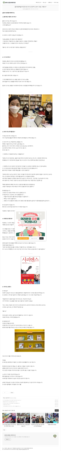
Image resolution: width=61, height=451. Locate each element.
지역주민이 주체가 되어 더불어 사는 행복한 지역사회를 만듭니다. (17, 436)
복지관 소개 (39, 2)
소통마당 (50, 2)
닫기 (41, 238)
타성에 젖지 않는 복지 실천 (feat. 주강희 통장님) (10, 403)
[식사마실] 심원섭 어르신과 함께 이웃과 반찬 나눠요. (11, 400)
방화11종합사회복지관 (10, 435)
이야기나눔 (56, 2)
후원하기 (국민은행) (23, 238)
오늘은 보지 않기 (34, 238)
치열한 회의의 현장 (6, 404)
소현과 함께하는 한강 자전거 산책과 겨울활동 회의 (11, 406)
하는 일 (45, 2)
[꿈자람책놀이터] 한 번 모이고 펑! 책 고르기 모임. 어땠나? (30, 6)
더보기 (56, 410)
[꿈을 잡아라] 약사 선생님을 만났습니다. (9, 401)
